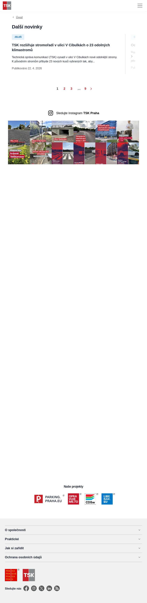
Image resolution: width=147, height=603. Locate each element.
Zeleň (18, 37)
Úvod (19, 17)
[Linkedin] (49, 588)
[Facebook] (26, 588)
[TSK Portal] (57, 588)
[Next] (131, 56)
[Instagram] (34, 588)
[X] (41, 588)
